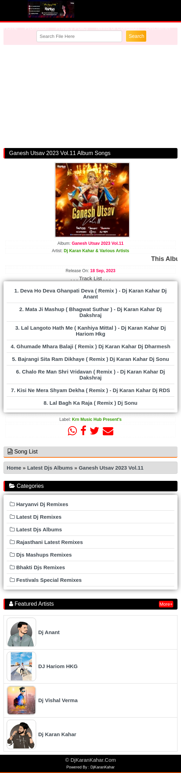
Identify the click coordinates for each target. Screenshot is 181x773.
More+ (166, 604)
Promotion (36, 28)
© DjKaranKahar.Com (90, 760)
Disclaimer (158, 28)
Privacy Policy (71, 28)
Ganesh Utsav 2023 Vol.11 (111, 468)
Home (11, 28)
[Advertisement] (90, 95)
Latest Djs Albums (50, 468)
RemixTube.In (51, 9)
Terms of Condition (117, 28)
